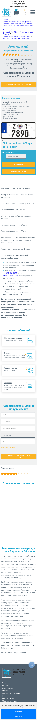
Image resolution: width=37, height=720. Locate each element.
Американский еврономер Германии (16, 38)
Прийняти (18, 711)
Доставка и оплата (8, 696)
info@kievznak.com (10, 276)
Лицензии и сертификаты (11, 693)
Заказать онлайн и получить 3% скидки (18, 456)
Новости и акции (8, 698)
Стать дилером (7, 688)
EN (25, 14)
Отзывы (5, 691)
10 (28, 473)
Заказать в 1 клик (18, 171)
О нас (4, 683)
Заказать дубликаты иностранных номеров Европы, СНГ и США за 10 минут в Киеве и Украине (18, 32)
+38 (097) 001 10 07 (10, 273)
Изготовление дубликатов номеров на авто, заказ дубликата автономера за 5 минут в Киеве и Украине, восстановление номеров (18, 23)
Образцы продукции (9, 701)
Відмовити (18, 716)
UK (25, 12)
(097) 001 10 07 (18, 1)
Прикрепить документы (8, 447)
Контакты (5, 685)
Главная (5, 19)
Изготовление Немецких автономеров (16, 36)
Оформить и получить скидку (18, 84)
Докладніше (26, 707)
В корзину (18, 165)
